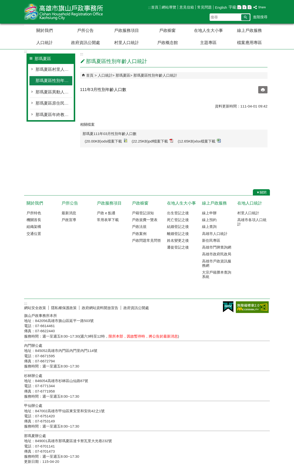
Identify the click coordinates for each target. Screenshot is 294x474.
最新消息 (69, 213)
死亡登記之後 (178, 220)
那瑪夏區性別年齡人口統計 (54, 80)
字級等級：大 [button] (250, 7)
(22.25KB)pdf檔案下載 (153, 141)
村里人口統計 (126, 42)
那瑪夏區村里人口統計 (54, 69)
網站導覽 (169, 7)
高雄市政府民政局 (216, 254)
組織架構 (34, 226)
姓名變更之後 (178, 240)
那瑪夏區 (123, 75)
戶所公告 (85, 30)
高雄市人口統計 (215, 234)
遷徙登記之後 (178, 247)
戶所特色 (34, 213)
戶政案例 (139, 234)
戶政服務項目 (126, 30)
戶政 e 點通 (106, 213)
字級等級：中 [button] (244, 7)
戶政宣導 (69, 220)
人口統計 (44, 42)
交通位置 (34, 234)
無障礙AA (252, 307)
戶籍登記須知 (143, 213)
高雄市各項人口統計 (251, 222)
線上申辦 (209, 213)
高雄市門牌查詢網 (216, 247)
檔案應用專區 (249, 42)
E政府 (228, 306)
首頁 (154, 7)
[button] (245, 17)
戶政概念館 (167, 42)
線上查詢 (209, 226)
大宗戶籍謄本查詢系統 (216, 274)
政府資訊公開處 (85, 42)
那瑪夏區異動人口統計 (54, 92)
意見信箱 (186, 7)
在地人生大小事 (208, 30)
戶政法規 (139, 226)
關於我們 (44, 30)
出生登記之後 (178, 213)
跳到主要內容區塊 (2, 2)
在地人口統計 (249, 203)
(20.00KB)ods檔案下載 (106, 141)
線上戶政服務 (249, 30)
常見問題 (204, 7)
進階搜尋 (260, 17)
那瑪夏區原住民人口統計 (54, 103)
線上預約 (209, 220)
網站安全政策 (35, 308)
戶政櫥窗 (167, 30)
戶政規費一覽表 (144, 220)
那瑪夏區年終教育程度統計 (54, 114)
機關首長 (34, 220)
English (221, 7)
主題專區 (208, 42)
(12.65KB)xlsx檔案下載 (199, 141)
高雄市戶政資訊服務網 (216, 263)
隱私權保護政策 (64, 308)
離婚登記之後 (178, 234)
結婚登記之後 (178, 226)
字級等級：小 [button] (239, 7)
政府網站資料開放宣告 (100, 308)
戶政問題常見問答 (146, 240)
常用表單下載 (108, 220)
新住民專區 (211, 240)
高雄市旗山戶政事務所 (65, 12)
